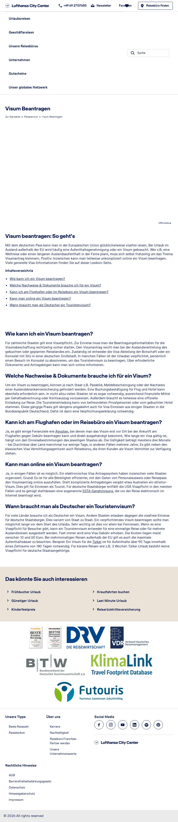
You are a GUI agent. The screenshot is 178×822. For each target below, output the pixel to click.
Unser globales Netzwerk (28, 87)
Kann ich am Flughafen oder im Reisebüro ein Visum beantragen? (59, 292)
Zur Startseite (12, 116)
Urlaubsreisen (19, 18)
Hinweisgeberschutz (22, 794)
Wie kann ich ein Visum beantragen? (37, 278)
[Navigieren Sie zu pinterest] (158, 724)
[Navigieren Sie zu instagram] (110, 724)
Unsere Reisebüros (23, 46)
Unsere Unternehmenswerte (63, 751)
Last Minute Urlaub (112, 600)
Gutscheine (17, 73)
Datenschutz (17, 787)
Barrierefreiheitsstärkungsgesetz (30, 781)
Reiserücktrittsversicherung (118, 609)
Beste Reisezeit (19, 727)
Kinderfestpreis (23, 609)
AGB (12, 775)
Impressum (16, 800)
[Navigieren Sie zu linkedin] (134, 724)
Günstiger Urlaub (24, 600)
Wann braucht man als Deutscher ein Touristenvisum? (50, 305)
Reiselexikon (31, 116)
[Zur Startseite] (28, 5)
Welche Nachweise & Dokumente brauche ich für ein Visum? (55, 285)
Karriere (55, 727)
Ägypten (61, 431)
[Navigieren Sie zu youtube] (122, 724)
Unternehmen (19, 60)
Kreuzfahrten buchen (113, 592)
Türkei (96, 541)
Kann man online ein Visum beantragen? (40, 298)
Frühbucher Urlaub (26, 592)
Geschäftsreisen (21, 32)
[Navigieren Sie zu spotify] (146, 724)
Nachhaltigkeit (59, 733)
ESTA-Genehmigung (98, 491)
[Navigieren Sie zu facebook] (99, 724)
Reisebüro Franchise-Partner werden (63, 741)
